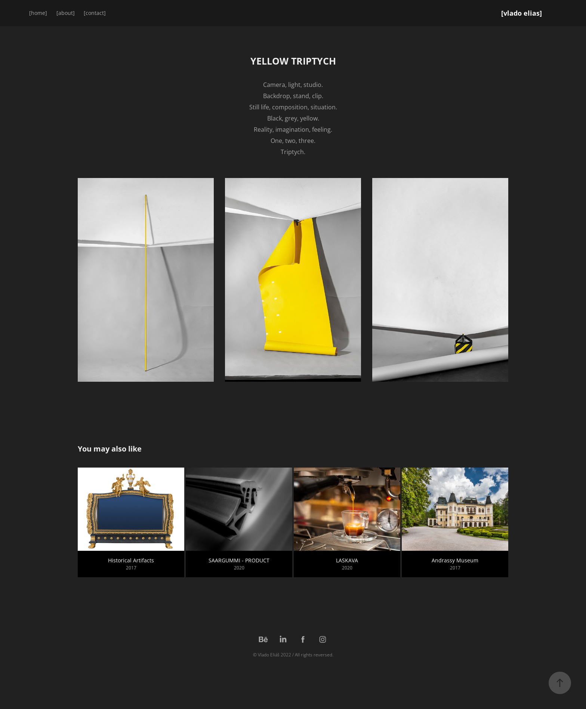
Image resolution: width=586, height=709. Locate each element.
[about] (65, 12)
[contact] (95, 12)
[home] (38, 12)
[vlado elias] (521, 13)
